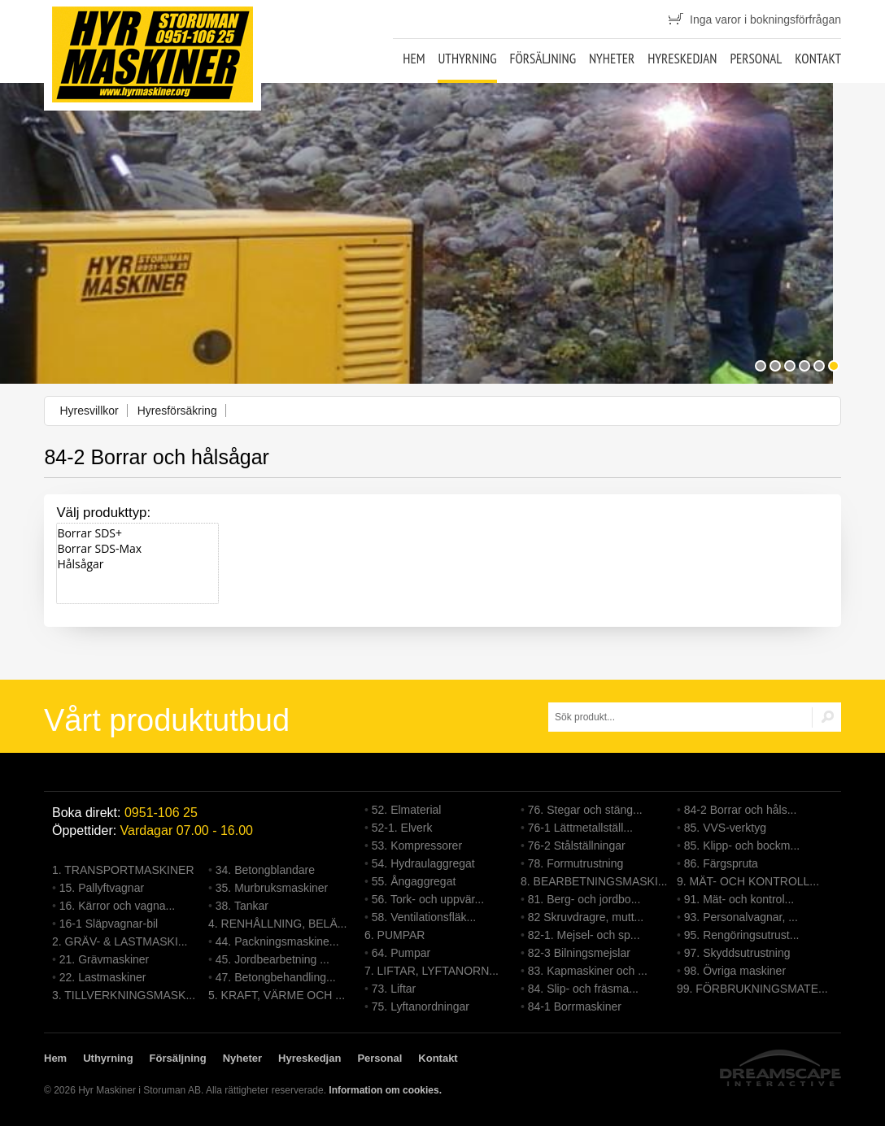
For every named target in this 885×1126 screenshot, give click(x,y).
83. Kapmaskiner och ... (587, 970)
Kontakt (818, 58)
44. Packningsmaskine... (277, 941)
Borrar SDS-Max (137, 548)
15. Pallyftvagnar (101, 887)
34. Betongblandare (265, 869)
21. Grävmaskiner (104, 959)
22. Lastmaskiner (102, 977)
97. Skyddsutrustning (737, 952)
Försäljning (542, 58)
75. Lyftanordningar (420, 1006)
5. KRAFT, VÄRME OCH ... (276, 995)
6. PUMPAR (394, 934)
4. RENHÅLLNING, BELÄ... (277, 923)
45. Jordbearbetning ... (272, 959)
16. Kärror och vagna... (117, 905)
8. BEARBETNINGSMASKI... (594, 881)
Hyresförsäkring (177, 410)
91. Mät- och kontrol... (739, 899)
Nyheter (611, 58)
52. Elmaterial (407, 809)
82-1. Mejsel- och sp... (584, 934)
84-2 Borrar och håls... (740, 809)
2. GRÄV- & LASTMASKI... (120, 941)
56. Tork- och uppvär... (428, 899)
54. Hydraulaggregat (423, 863)
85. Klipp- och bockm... (742, 845)
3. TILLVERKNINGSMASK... (123, 995)
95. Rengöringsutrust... (742, 934)
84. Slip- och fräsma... (583, 988)
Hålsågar (137, 564)
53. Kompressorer (417, 845)
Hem (414, 58)
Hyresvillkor (88, 410)
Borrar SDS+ (137, 533)
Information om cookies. (385, 1090)
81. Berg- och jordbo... (584, 899)
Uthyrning (467, 58)
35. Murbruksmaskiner (272, 887)
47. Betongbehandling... (276, 977)
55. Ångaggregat (414, 881)
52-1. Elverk (402, 827)
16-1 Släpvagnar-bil (108, 923)
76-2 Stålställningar (577, 845)
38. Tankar (242, 905)
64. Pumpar (401, 952)
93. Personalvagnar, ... (741, 917)
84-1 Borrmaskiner (574, 1006)
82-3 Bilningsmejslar (579, 952)
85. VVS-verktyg (725, 827)
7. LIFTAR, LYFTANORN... (431, 970)
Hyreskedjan (682, 58)
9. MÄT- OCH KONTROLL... (748, 881)
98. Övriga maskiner (735, 970)
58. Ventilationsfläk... (424, 917)
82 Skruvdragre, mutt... (585, 917)
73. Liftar (394, 988)
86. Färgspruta (721, 863)
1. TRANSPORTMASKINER (123, 869)
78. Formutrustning (576, 863)
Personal (756, 58)
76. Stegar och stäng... (585, 809)
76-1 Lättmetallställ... (580, 827)
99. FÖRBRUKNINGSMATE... (752, 988)
